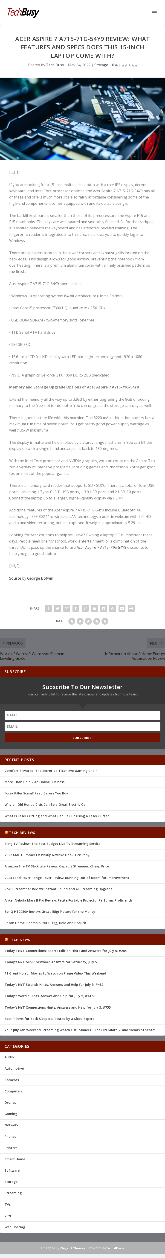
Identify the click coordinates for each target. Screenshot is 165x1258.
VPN (8, 1216)
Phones (10, 1136)
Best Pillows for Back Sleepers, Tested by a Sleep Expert (49, 1018)
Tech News (19, 939)
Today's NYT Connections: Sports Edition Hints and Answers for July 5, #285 (66, 951)
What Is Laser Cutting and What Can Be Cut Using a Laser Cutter (57, 816)
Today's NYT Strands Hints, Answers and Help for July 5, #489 (54, 984)
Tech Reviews (22, 832)
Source (15, 578)
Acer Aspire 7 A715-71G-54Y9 (101, 547)
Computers (14, 1091)
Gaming (11, 1114)
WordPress (115, 1248)
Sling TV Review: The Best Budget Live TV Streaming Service (52, 843)
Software (12, 1170)
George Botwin (40, 578)
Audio (9, 1057)
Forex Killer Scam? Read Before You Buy (36, 793)
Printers (11, 1148)
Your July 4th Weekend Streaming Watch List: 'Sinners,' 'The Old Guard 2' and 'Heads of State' (80, 1030)
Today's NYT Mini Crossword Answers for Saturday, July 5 (51, 962)
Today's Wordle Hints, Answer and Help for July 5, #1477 (50, 996)
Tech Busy (55, 64)
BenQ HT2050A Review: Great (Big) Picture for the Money (50, 911)
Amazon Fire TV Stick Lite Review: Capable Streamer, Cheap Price (57, 866)
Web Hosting (15, 1227)
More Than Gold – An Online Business (34, 782)
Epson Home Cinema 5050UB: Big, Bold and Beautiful (47, 923)
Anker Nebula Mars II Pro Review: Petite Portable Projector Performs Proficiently (69, 900)
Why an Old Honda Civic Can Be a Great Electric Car (46, 804)
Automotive (14, 1068)
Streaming (13, 1193)
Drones (10, 1102)
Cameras (12, 1080)
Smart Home (15, 1159)
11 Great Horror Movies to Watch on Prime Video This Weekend (55, 973)
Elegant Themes (72, 1248)
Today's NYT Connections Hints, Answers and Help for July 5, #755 (58, 1007)
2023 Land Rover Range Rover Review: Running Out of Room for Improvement (67, 878)
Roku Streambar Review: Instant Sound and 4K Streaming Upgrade (58, 889)
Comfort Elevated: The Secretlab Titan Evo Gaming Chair (51, 770)
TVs (8, 1204)
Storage (101, 64)
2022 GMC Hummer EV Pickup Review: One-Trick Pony (47, 855)
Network (11, 1125)
